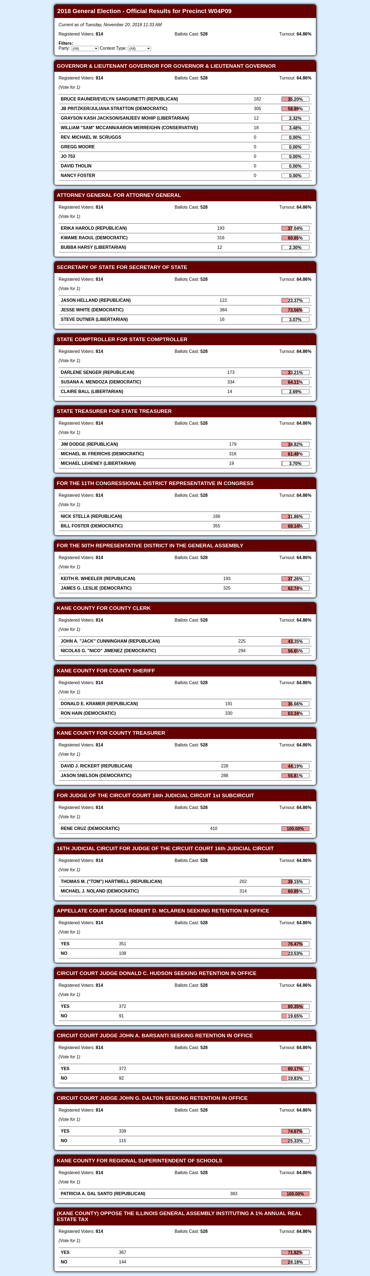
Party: (64, 48)
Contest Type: (113, 48)
